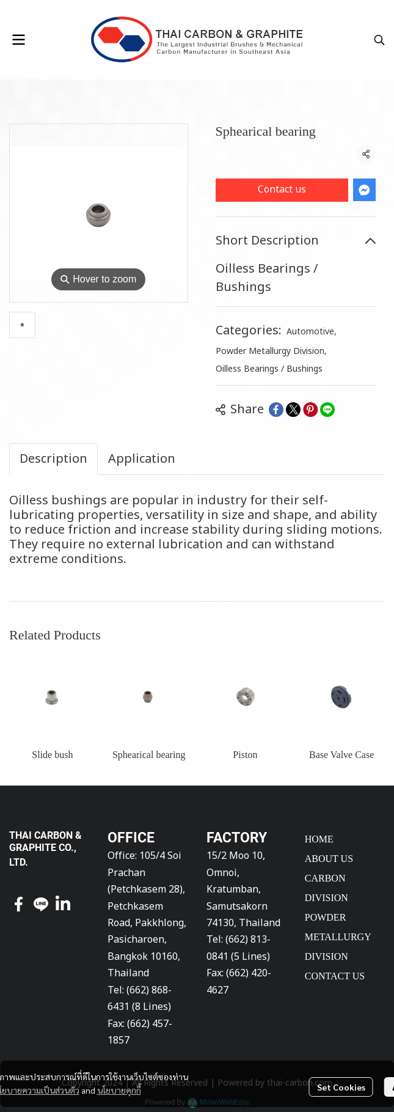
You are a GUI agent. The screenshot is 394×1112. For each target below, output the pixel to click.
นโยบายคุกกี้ (119, 1089)
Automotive (311, 331)
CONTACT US (335, 976)
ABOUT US (329, 858)
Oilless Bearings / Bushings (269, 369)
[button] (379, 39)
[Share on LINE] (327, 409)
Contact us (282, 189)
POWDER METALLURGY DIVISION (338, 937)
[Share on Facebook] (276, 409)
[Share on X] (293, 409)
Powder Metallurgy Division (271, 351)
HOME (319, 839)
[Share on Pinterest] (310, 409)
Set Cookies (341, 1086)
